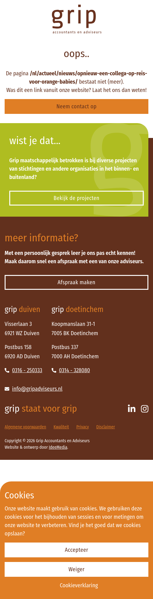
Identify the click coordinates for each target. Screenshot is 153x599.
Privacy (82, 427)
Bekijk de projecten (76, 198)
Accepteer (76, 550)
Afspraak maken (76, 282)
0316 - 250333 (23, 370)
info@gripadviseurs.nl (33, 388)
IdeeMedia (58, 447)
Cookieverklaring (79, 585)
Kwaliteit (61, 427)
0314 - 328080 (71, 370)
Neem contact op (77, 106)
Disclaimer (105, 427)
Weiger (76, 569)
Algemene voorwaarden (25, 427)
